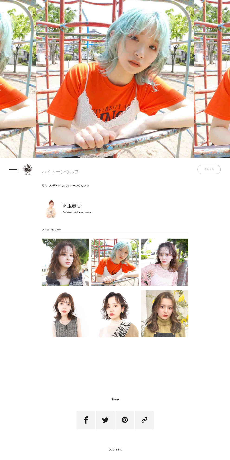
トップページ (16, 151)
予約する (209, 169)
